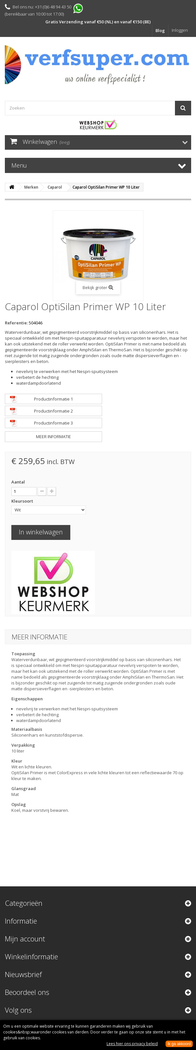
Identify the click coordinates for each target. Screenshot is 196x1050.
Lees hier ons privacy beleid (132, 1043)
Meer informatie (53, 436)
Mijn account (25, 938)
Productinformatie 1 (53, 399)
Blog (160, 30)
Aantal (18, 482)
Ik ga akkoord (179, 1044)
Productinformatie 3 (53, 423)
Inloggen (180, 30)
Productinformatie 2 (53, 411)
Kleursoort (22, 501)
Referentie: (16, 323)
